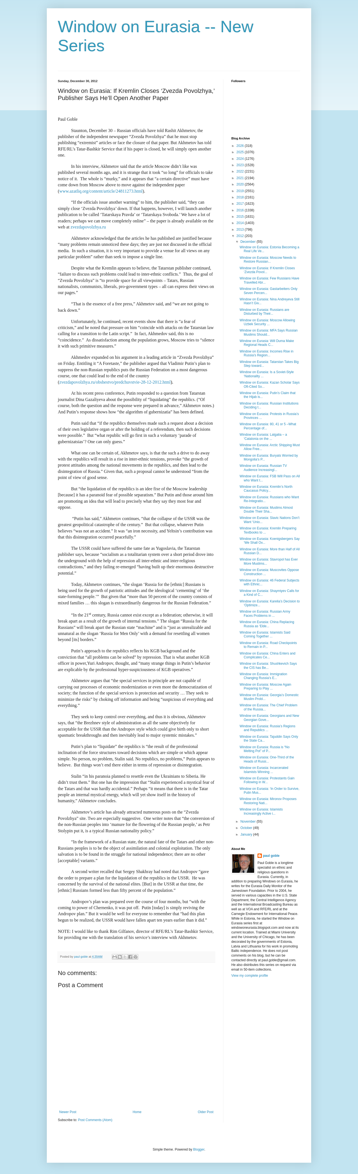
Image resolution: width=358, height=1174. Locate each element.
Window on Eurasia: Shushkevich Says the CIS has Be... (268, 665)
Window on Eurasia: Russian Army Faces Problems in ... (265, 613)
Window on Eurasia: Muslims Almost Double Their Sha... (266, 509)
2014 (241, 223)
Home (137, 1112)
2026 (241, 146)
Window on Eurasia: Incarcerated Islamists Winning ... (264, 770)
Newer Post (67, 1112)
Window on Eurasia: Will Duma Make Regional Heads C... (267, 343)
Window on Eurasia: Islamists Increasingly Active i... (261, 811)
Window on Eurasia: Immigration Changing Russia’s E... (263, 676)
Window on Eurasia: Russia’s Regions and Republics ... (267, 728)
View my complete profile (249, 976)
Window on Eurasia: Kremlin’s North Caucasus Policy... (266, 488)
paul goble (271, 856)
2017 (241, 204)
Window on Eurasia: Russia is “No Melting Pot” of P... (264, 749)
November (248, 821)
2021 (241, 178)
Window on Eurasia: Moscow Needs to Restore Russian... (268, 259)
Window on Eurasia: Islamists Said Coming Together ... (265, 634)
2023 (241, 165)
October (246, 828)
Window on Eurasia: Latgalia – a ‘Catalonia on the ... (263, 436)
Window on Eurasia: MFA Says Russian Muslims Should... (269, 332)
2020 (241, 184)
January (246, 834)
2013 (241, 229)
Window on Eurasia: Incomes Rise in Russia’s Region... (266, 353)
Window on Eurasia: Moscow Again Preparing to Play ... (265, 686)
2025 (241, 152)
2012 (241, 236)
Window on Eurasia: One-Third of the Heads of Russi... (267, 759)
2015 (241, 217)
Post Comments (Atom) (95, 1120)
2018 (241, 197)
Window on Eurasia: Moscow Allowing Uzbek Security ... (267, 322)
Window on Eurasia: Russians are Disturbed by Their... (264, 312)
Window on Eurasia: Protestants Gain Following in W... (267, 780)
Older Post (205, 1112)
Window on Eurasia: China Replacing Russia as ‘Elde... (267, 624)
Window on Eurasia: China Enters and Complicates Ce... (267, 655)
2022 (241, 171)
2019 (241, 191)
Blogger (198, 1149)
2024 (241, 159)
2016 (241, 210)
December (248, 242)
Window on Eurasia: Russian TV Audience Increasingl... (263, 468)
